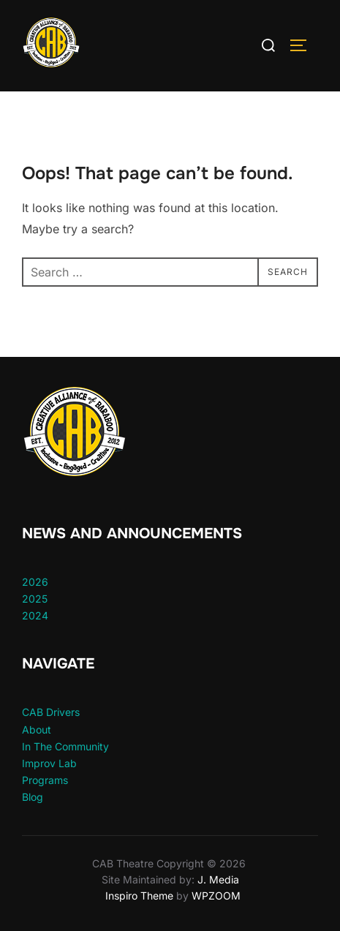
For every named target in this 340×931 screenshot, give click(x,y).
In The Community (65, 746)
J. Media (216, 879)
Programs (45, 780)
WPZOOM (216, 895)
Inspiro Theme (139, 895)
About (36, 729)
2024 (35, 615)
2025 (35, 598)
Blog (32, 797)
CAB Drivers (51, 712)
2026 (35, 582)
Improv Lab (49, 763)
